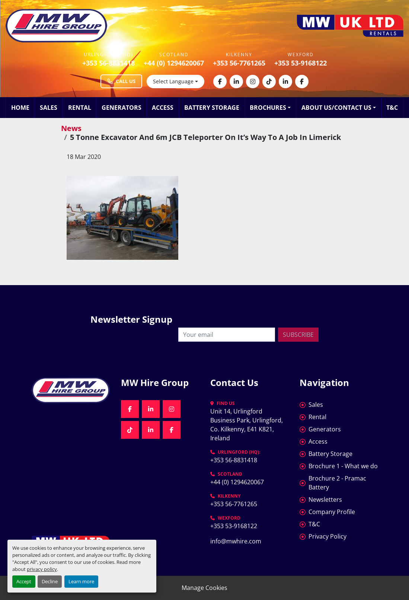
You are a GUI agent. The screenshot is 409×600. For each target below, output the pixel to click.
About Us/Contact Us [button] (336, 107)
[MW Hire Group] (71, 390)
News (71, 128)
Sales (48, 107)
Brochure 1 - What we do (343, 466)
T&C (392, 107)
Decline (50, 581)
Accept (23, 581)
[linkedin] (236, 81)
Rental (79, 107)
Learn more (81, 581)
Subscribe (298, 335)
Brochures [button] (268, 107)
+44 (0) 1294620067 (174, 62)
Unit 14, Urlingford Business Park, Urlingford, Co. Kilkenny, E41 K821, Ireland (247, 424)
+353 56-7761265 (239, 62)
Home (20, 107)
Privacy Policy (327, 536)
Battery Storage (211, 107)
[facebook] (220, 81)
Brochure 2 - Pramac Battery (337, 482)
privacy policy (42, 569)
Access (162, 107)
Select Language (173, 81)
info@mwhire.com (235, 541)
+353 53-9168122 (300, 62)
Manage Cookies (204, 588)
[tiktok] (269, 81)
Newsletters (325, 499)
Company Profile (332, 512)
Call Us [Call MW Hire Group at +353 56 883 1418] (121, 81)
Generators (121, 107)
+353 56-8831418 (108, 62)
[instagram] (252, 81)
